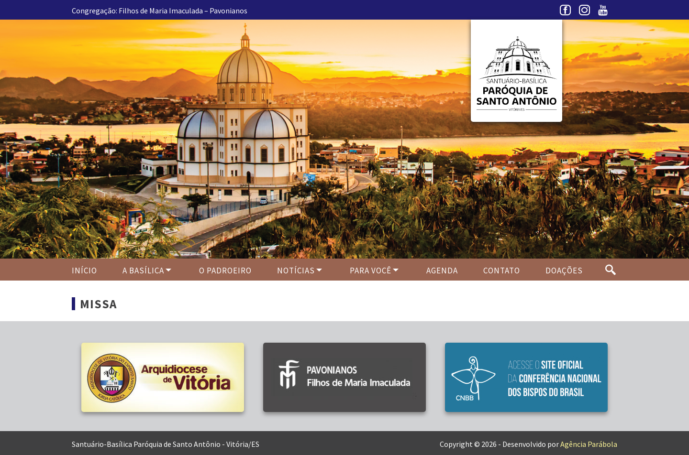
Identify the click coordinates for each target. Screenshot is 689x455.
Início (84, 270)
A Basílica (143, 270)
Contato (501, 270)
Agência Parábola (588, 444)
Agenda (442, 270)
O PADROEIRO (225, 270)
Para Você (370, 270)
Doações (564, 270)
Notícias (296, 270)
